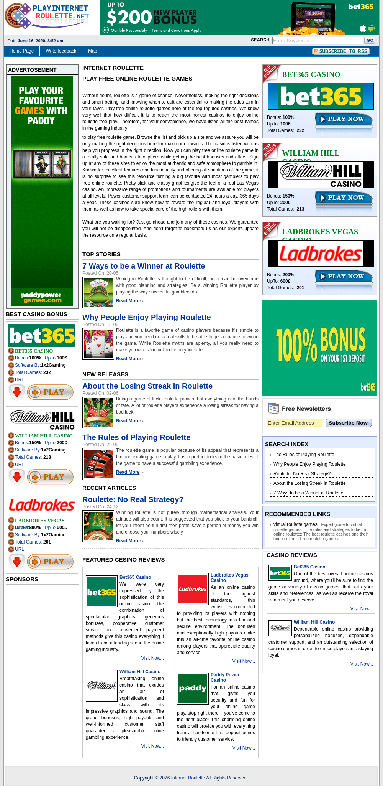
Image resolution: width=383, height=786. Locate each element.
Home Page (22, 51)
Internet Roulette (188, 778)
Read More (127, 300)
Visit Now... (152, 658)
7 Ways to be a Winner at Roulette (143, 266)
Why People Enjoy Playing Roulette (146, 317)
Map (92, 51)
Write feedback (61, 51)
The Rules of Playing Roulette (136, 437)
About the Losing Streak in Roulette (147, 386)
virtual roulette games (295, 524)
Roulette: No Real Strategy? (132, 499)
